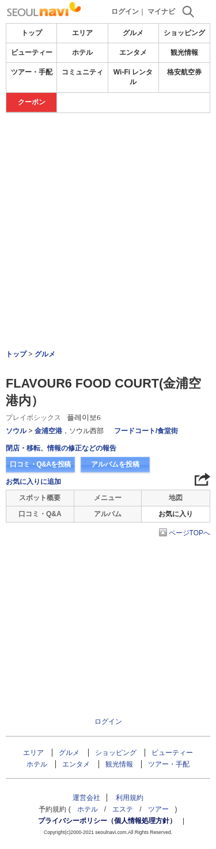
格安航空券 (184, 72)
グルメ (133, 33)
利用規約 (129, 798)
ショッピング (184, 33)
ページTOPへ (189, 533)
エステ (122, 809)
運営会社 (86, 798)
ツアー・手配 (31, 72)
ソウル (16, 431)
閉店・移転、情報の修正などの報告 (61, 448)
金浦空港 (48, 431)
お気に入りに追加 (33, 482)
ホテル (82, 52)
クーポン (32, 102)
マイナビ (161, 11)
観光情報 (184, 52)
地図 (176, 498)
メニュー (108, 498)
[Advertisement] (108, 199)
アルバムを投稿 (115, 464)
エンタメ (133, 52)
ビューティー (31, 52)
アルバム (108, 514)
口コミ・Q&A (40, 514)
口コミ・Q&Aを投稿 (40, 464)
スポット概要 (39, 498)
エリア (82, 33)
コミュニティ (82, 72)
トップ (31, 33)
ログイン (125, 11)
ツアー (158, 809)
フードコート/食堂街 (146, 431)
